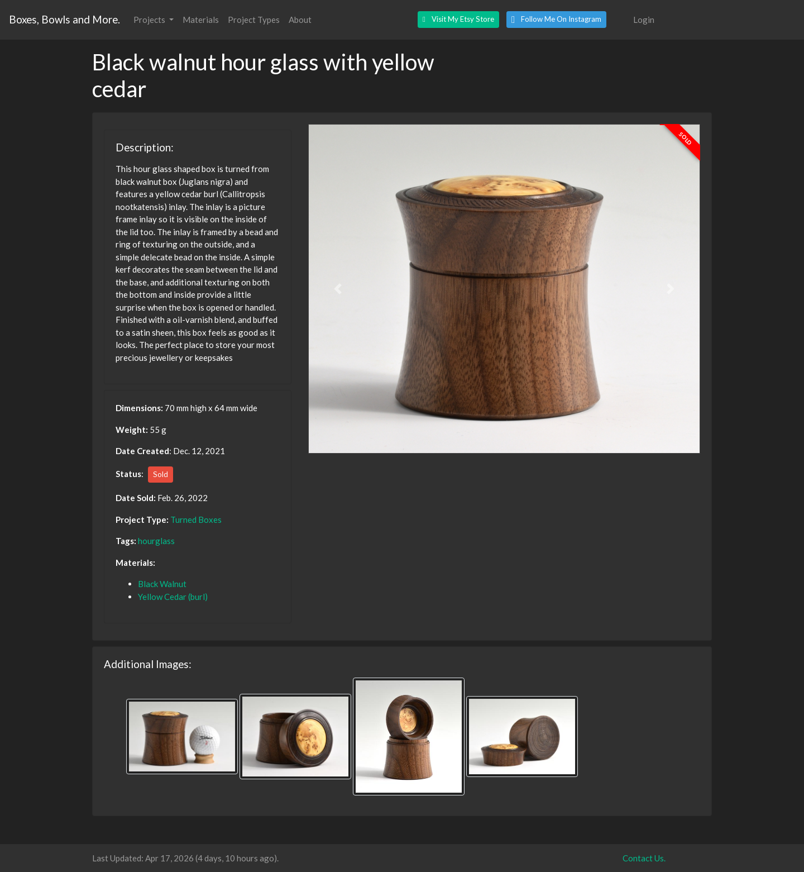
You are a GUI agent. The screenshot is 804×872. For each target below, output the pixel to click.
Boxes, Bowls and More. (64, 19)
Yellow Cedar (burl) (173, 597)
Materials (201, 20)
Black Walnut (162, 584)
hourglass (156, 541)
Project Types (254, 20)
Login (643, 20)
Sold (160, 474)
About (300, 20)
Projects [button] (150, 20)
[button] (458, 19)
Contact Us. (644, 858)
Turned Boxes (196, 519)
